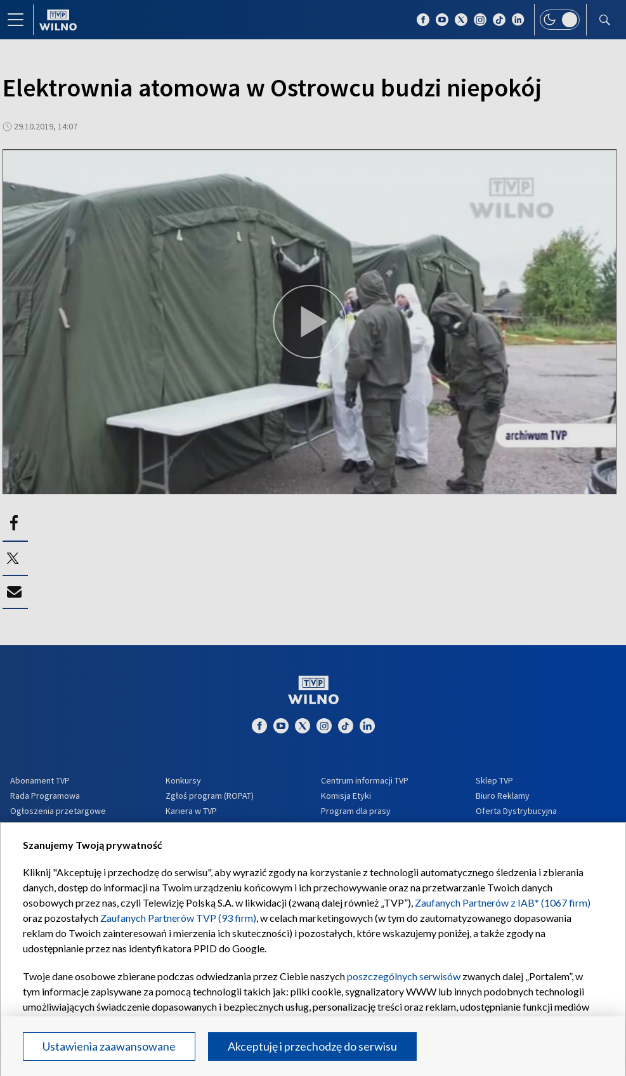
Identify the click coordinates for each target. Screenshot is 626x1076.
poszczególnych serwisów (403, 976)
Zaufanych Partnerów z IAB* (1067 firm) (502, 902)
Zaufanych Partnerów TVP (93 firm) (178, 918)
